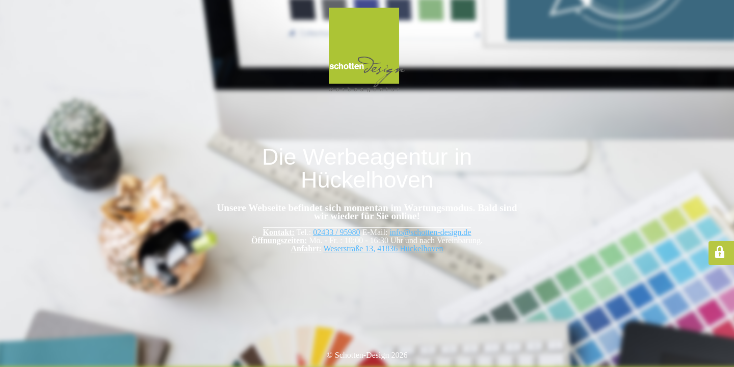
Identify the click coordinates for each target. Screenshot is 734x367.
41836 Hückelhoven (410, 248)
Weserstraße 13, (350, 248)
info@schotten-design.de (430, 232)
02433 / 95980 (336, 232)
